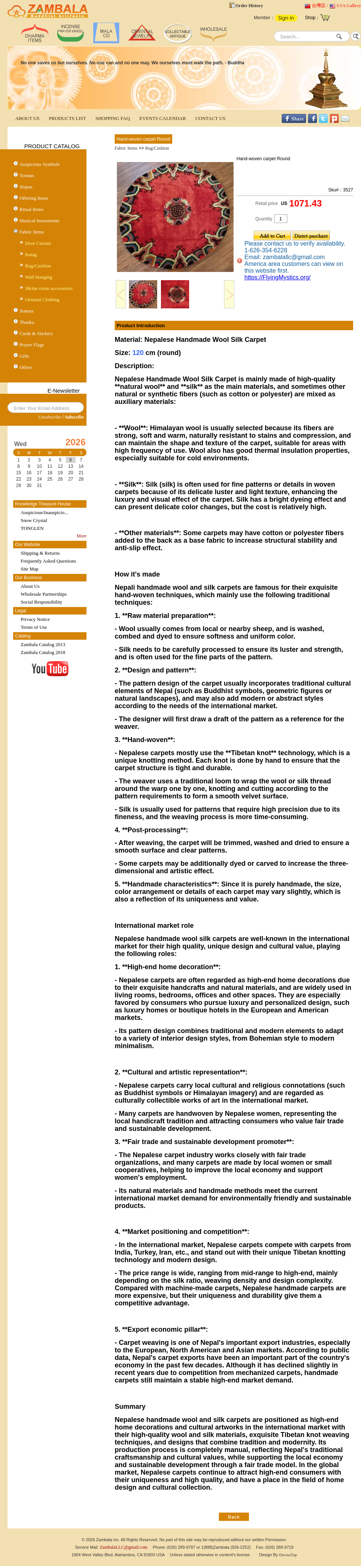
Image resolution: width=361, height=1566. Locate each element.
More (81, 536)
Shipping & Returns (40, 553)
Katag (31, 254)
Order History (249, 5)
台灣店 (318, 5)
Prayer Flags (32, 344)
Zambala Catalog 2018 (43, 652)
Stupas (26, 187)
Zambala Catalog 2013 (43, 644)
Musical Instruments (40, 220)
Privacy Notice (35, 619)
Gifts (24, 356)
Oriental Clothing (42, 299)
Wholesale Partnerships (44, 594)
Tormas (27, 175)
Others (26, 367)
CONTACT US (210, 118)
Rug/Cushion (38, 266)
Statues (27, 311)
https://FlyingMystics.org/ (277, 277)
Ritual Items (32, 209)
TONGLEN (32, 528)
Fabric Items (32, 232)
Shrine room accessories (49, 288)
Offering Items (34, 198)
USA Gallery (349, 5)
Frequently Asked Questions (48, 561)
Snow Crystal (34, 520)
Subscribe (74, 417)
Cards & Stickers (36, 333)
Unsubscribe (49, 417)
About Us (30, 586)
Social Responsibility (41, 602)
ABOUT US (27, 118)
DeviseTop (288, 1554)
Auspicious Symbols (40, 164)
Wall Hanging (38, 277)
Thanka (27, 322)
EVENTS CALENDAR (163, 118)
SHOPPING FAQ (113, 118)
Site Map (29, 569)
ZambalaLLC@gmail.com (124, 1547)
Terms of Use (34, 627)
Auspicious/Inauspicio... (44, 512)
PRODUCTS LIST (67, 118)
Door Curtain (38, 243)
